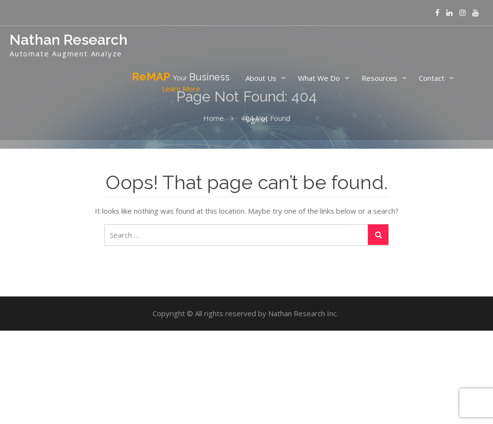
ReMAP (180, 82)
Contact (431, 78)
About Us (261, 78)
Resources (379, 78)
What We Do (319, 78)
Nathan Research (69, 39)
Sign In (256, 119)
